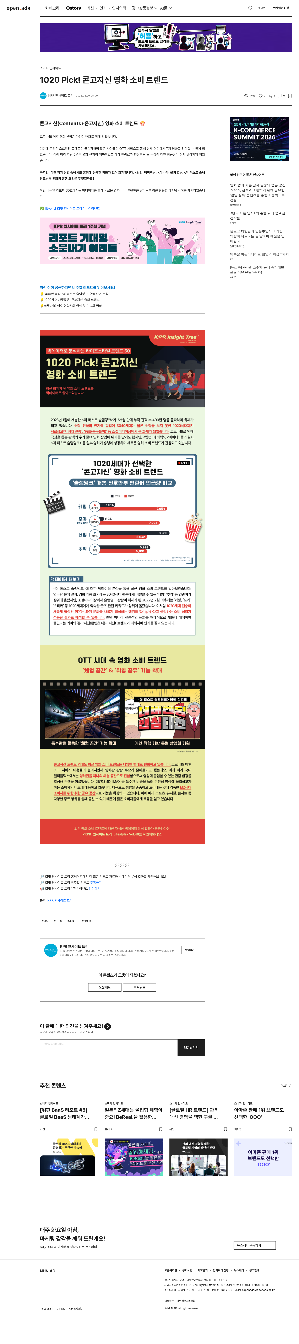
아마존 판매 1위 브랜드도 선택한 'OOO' (259, 1113)
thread (60, 1308)
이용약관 (169, 1300)
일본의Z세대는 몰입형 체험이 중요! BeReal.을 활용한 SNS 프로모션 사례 (134, 1114)
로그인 (262, 8)
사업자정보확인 (210, 1285)
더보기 (286, 1086)
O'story (73, 8)
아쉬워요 (140, 987)
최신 (90, 8)
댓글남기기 (191, 1047)
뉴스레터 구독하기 (254, 1245)
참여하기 (94, 889)
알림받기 (189, 950)
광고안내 (254, 1270)
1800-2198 (225, 1289)
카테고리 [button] (49, 8)
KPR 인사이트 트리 (60, 901)
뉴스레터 (239, 1270)
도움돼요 (105, 987)
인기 (103, 8)
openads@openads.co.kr (259, 1289)
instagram (46, 1308)
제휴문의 (203, 1270)
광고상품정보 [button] (142, 8)
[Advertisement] (259, 345)
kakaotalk (75, 1308)
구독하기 (96, 883)
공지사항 (187, 1270)
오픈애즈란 (170, 1270)
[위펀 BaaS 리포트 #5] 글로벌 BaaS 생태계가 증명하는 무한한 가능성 (64, 1114)
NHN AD (47, 1270)
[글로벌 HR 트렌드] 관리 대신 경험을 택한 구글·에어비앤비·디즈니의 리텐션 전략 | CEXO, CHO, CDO (196, 1114)
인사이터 (119, 8)
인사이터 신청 (281, 8)
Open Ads (18, 8)
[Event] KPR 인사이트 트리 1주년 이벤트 (73, 208)
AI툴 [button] (163, 8)
